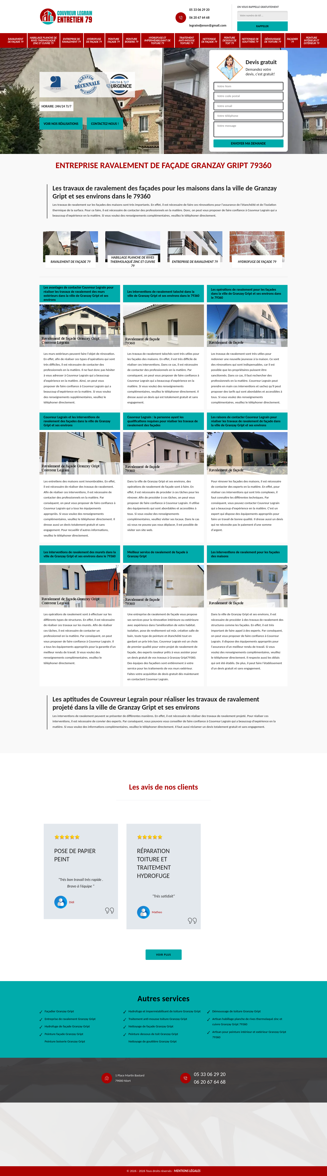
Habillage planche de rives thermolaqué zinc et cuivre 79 (43, 40)
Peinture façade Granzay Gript (64, 1034)
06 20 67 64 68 (199, 17)
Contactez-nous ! (105, 124)
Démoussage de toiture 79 (272, 40)
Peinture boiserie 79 (131, 40)
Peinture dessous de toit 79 (229, 40)
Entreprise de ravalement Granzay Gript (70, 1019)
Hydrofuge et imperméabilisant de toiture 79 (157, 40)
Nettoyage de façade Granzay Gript (151, 1026)
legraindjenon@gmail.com (207, 25)
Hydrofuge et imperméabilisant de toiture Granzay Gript (165, 1011)
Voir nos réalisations (61, 124)
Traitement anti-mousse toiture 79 (187, 40)
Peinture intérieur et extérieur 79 (311, 40)
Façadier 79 (292, 40)
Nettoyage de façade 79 (209, 40)
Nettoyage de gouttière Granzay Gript (153, 1041)
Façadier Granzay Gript (59, 1011)
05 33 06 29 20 (199, 10)
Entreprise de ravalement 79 (71, 40)
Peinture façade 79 (113, 40)
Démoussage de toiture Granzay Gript (236, 1011)
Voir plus (163, 954)
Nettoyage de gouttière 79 (250, 40)
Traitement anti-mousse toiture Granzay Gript (158, 1019)
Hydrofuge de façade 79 (94, 40)
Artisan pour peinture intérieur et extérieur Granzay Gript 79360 (249, 1034)
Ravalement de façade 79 (15, 40)
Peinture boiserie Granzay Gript (65, 1041)
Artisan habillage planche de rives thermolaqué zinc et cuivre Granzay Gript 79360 (247, 1021)
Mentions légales (187, 1171)
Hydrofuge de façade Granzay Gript (67, 1026)
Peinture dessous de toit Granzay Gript (153, 1034)
